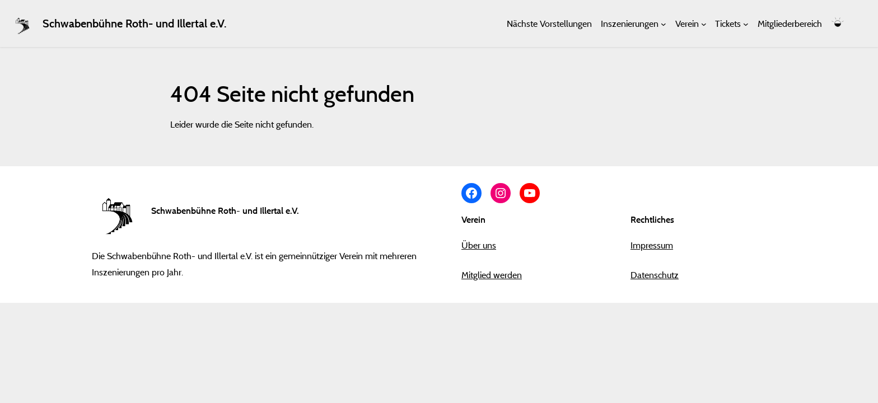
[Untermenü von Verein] (704, 23)
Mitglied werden (491, 274)
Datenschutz (655, 274)
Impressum (652, 245)
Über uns (478, 245)
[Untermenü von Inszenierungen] (663, 23)
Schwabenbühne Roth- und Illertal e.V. (134, 23)
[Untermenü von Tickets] (746, 23)
